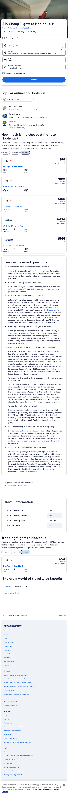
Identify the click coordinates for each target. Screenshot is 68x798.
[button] (34, 502)
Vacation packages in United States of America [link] (19, 686)
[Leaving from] (34, 45)
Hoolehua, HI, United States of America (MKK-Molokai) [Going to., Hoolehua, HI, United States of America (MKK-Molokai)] (32, 53)
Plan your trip (62, 615)
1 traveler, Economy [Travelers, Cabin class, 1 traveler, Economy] (16, 68)
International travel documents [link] (14, 771)
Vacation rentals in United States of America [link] (18, 683)
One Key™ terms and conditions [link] (14, 727)
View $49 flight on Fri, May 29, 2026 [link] (17, 28)
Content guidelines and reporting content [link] (17, 742)
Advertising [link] (7, 658)
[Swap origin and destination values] (61, 49)
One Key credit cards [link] (11, 706)
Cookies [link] (6, 719)
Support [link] (6, 752)
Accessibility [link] (8, 734)
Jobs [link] (5, 639)
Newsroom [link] (7, 650)
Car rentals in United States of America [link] (16, 694)
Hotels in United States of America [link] (15, 679)
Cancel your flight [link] (9, 759)
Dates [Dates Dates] (10, 60)
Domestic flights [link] (9, 690)
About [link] (6, 635)
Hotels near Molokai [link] (11, 593)
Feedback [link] (7, 665)
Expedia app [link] (51, 310)
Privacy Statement (42, 789)
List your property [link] (9, 642)
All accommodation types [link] (12, 698)
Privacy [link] (6, 715)
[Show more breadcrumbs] (3, 615)
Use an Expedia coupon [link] (11, 767)
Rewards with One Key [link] (11, 702)
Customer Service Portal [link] (28, 472)
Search (34, 79)
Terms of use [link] (8, 723)
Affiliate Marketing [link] (10, 661)
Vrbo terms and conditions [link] (12, 731)
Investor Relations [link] (9, 654)
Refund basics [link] (8, 763)
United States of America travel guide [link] (16, 675)
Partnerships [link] (8, 646)
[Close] (64, 785)
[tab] (8, 31)
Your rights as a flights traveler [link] (13, 775)
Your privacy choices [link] (10, 738)
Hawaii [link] (10, 615)
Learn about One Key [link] (17, 128)
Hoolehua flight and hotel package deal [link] (29, 431)
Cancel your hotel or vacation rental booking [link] (18, 756)
